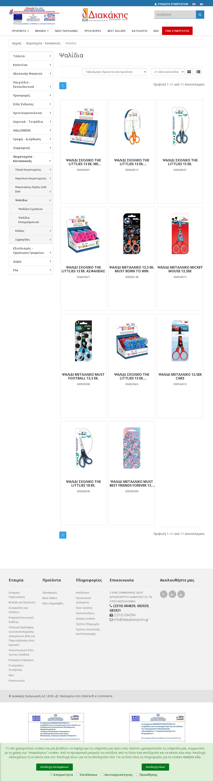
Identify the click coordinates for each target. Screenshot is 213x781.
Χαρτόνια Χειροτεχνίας (30, 178)
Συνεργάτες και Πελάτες (18, 610)
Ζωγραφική (21, 148)
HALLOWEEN (22, 130)
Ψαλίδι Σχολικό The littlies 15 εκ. (180, 162)
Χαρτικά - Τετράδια (28, 122)
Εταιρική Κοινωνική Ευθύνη (21, 620)
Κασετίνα (20, 65)
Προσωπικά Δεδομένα (83, 600)
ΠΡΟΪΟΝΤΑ (20, 31)
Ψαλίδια (21, 200)
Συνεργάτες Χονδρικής (16, 667)
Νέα (156, 31)
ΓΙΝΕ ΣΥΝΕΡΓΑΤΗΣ (177, 31)
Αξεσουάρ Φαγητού (27, 74)
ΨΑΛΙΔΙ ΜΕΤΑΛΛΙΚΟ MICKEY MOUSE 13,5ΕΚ (180, 269)
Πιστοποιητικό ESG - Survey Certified (22, 652)
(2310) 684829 (124, 606)
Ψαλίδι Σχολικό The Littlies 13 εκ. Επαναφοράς (131, 376)
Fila (15, 270)
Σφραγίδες (22, 239)
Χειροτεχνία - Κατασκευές (43, 43)
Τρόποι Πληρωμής (87, 624)
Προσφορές (21, 95)
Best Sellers (117, 31)
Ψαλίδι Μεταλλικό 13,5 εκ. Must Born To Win (131, 269)
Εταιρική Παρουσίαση (17, 595)
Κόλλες (19, 231)
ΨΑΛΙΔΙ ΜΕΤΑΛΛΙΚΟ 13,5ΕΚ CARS (180, 376)
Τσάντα (19, 56)
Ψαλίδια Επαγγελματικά (28, 220)
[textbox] (175, 14)
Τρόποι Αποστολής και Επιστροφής (88, 631)
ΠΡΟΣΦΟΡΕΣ (92, 31)
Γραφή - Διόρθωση (27, 139)
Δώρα (17, 261)
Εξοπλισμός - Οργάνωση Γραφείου (28, 250)
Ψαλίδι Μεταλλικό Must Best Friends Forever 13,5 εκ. (132, 483)
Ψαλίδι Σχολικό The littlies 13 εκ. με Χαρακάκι (83, 162)
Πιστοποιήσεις (85, 613)
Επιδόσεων (87, 775)
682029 (142, 606)
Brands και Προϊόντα (22, 602)
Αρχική (16, 43)
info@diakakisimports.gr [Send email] (129, 619)
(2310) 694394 (122, 615)
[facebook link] (163, 595)
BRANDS (42, 31)
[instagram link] (172, 595)
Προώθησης (146, 775)
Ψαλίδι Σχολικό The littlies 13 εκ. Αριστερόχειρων (131, 162)
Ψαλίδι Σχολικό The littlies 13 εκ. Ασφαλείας (83, 269)
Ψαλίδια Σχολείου (30, 209)
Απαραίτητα (61, 775)
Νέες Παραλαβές (52, 603)
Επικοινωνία (17, 680)
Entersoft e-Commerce (97, 696)
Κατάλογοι (139, 31)
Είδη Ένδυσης (23, 104)
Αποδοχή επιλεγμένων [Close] (54, 767)
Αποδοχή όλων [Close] (155, 767)
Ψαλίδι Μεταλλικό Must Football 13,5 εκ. (83, 376)
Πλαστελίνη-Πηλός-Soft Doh (30, 189)
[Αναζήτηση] (200, 14)
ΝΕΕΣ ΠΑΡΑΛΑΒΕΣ (66, 31)
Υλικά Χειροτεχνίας (28, 169)
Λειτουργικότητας (117, 775)
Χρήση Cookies (85, 618)
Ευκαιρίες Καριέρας (21, 660)
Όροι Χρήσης (84, 608)
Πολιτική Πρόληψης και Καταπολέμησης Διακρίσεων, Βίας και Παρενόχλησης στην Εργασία (22, 636)
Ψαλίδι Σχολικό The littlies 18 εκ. (83, 483)
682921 (115, 610)
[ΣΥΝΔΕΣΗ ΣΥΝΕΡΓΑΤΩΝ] (173, 4)
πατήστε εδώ (192, 757)
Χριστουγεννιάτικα (27, 113)
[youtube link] (181, 595)
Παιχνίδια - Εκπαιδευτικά (23, 84)
